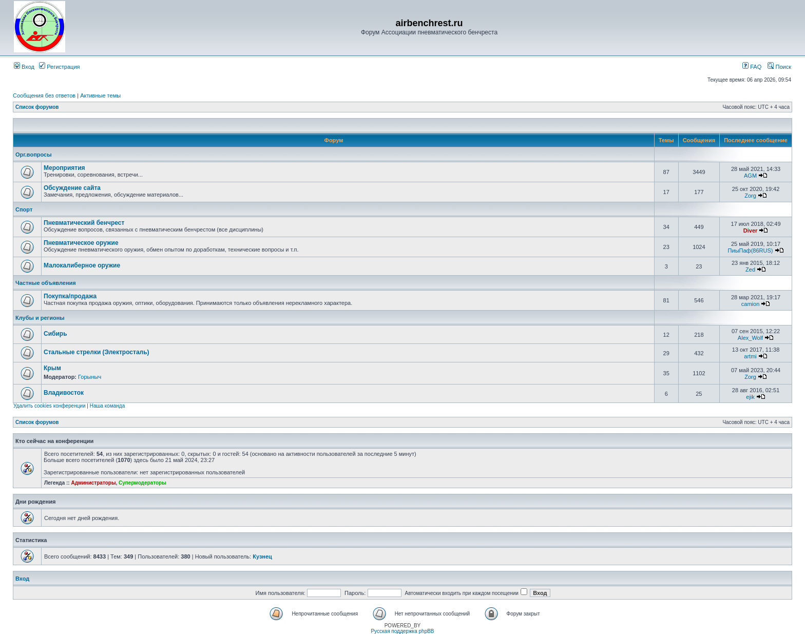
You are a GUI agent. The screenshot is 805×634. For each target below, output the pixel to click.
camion (750, 304)
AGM (750, 175)
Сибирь (55, 333)
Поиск (779, 67)
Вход (24, 67)
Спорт (23, 209)
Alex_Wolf (750, 338)
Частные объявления (45, 283)
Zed (750, 269)
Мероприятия (64, 167)
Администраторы (93, 483)
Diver (750, 230)
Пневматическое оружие (81, 242)
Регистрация (59, 67)
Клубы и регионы (40, 318)
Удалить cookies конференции (49, 406)
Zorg (750, 196)
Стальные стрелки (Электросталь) (96, 352)
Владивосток (64, 392)
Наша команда (107, 406)
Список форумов (37, 107)
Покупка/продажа (70, 296)
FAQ (751, 67)
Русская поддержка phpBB (402, 631)
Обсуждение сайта (72, 187)
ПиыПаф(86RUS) (750, 250)
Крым (52, 368)
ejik (750, 397)
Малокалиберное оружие (82, 265)
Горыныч (89, 377)
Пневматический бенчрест (84, 222)
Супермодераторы (142, 483)
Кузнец (262, 556)
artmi (750, 356)
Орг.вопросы (33, 154)
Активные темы (100, 95)
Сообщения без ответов (44, 95)
